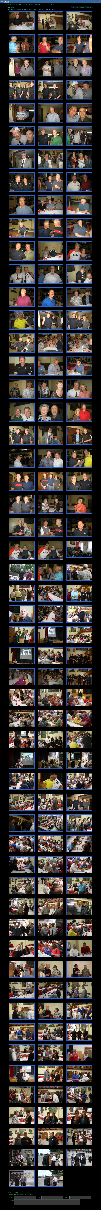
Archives (31, 4)
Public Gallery (94, 0)
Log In (99, 2)
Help (99, 0)
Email (38, 1197)
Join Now (94, 2)
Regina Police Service (22, 4)
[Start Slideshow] (89, 7)
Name (10, 1197)
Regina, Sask (11, 4)
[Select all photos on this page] (8, 1207)
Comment (11, 1200)
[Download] (75, 7)
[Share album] (82, 7)
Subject (66, 1197)
